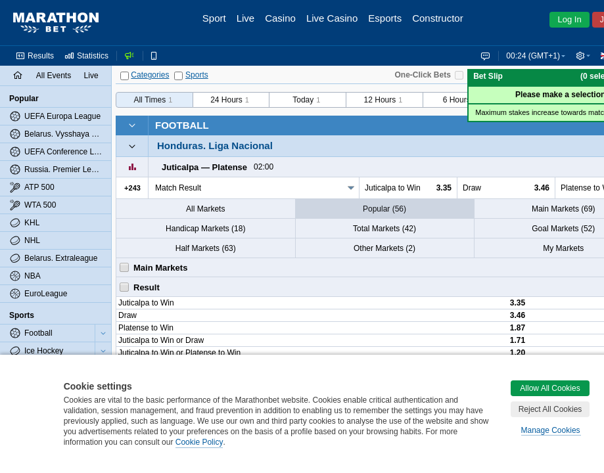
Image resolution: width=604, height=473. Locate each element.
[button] (582, 56)
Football (182, 125)
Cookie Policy (199, 442)
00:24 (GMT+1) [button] (533, 55)
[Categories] (124, 76)
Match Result (178, 187)
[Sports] (178, 76)
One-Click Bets (423, 74)
